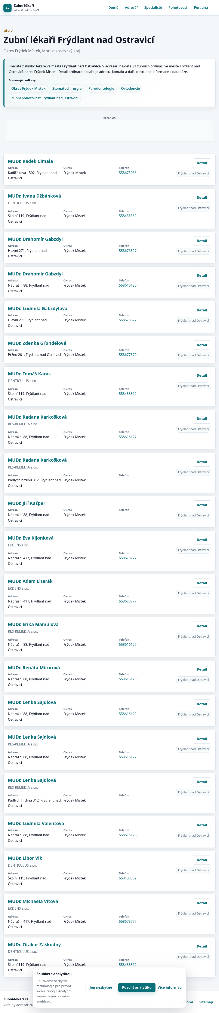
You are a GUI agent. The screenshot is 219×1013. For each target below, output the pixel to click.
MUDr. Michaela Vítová (33, 901)
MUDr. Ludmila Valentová (36, 823)
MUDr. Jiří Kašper (26, 503)
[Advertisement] (109, 130)
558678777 (127, 558)
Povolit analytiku (137, 987)
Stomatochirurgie (67, 88)
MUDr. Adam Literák (30, 581)
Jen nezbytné (101, 987)
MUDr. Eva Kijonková (31, 538)
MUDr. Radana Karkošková (37, 417)
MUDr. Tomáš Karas (29, 374)
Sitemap (206, 1002)
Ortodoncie (130, 88)
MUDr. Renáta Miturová (34, 668)
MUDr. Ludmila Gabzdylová (37, 308)
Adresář (131, 7)
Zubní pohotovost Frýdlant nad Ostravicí (44, 98)
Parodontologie (101, 88)
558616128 (127, 835)
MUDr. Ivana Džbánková (34, 196)
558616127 (127, 436)
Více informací (170, 987)
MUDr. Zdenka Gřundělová (37, 343)
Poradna (201, 7)
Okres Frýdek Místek (28, 88)
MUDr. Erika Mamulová (33, 624)
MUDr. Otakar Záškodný (34, 945)
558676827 (127, 250)
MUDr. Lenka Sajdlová (32, 702)
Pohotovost (178, 7)
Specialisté (153, 7)
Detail (202, 163)
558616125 (127, 679)
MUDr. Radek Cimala (30, 161)
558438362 (127, 215)
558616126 (127, 285)
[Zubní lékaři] (21, 8)
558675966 (127, 172)
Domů (113, 7)
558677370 (127, 354)
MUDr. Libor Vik (25, 858)
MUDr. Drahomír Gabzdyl (35, 239)
